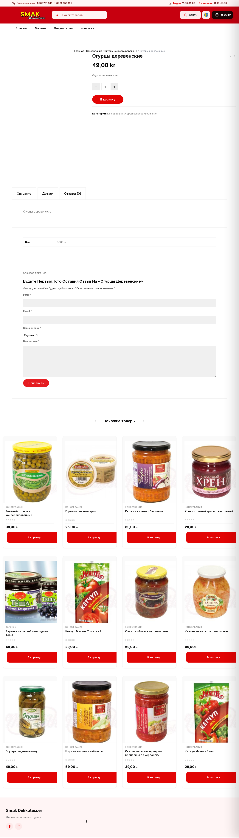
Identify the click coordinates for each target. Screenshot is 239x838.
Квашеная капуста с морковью (206, 631)
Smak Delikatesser (24, 810)
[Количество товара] (105, 86)
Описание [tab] (24, 193)
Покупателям (63, 28)
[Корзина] (222, 15)
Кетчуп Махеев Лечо (199, 751)
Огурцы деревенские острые (230, 58)
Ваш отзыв (31, 341)
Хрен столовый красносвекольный (209, 511)
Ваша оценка (32, 327)
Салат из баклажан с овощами (146, 631)
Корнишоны (234, 58)
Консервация (94, 50)
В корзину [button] (34, 537)
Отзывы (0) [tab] (72, 193)
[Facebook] (9, 827)
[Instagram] (18, 827)
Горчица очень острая (80, 511)
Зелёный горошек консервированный (19, 513)
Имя (27, 294)
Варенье (11, 627)
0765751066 (44, 3)
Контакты (87, 28)
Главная (21, 28)
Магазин (41, 28)
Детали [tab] (47, 193)
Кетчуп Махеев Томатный (83, 631)
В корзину (108, 99)
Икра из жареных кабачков (84, 751)
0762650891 (64, 3)
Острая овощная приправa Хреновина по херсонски (143, 753)
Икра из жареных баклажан (144, 511)
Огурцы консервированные (120, 50)
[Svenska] (206, 15)
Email (27, 311)
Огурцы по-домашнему (22, 751)
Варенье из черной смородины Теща (27, 633)
